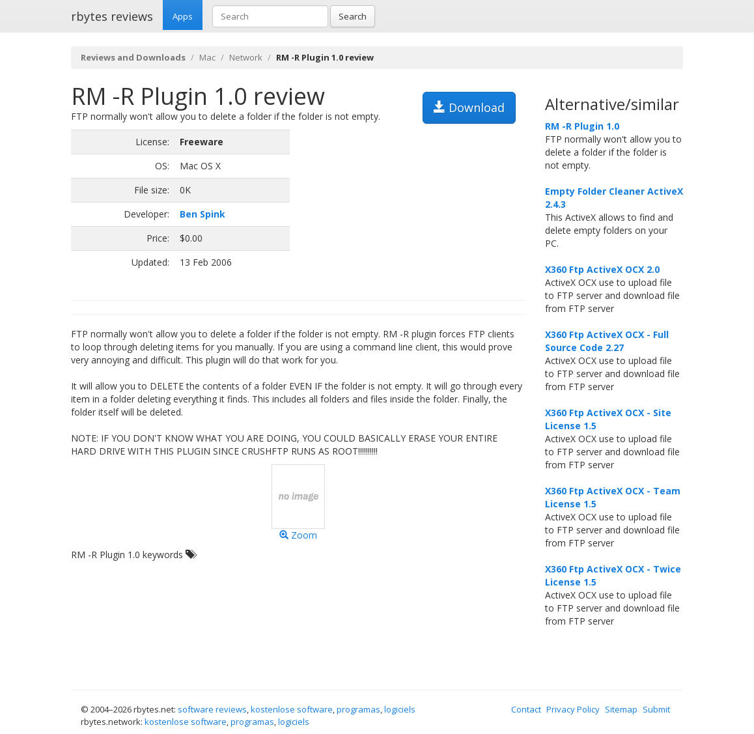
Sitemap (621, 709)
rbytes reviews (112, 16)
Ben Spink (202, 214)
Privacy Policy (573, 709)
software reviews (212, 709)
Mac (207, 57)
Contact (526, 709)
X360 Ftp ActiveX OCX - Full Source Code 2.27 (607, 341)
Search (353, 16)
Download (469, 107)
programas (358, 709)
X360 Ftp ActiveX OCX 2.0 (602, 269)
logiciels (399, 709)
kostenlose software (292, 709)
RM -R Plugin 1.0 (582, 126)
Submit (656, 709)
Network (245, 57)
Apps (183, 16)
